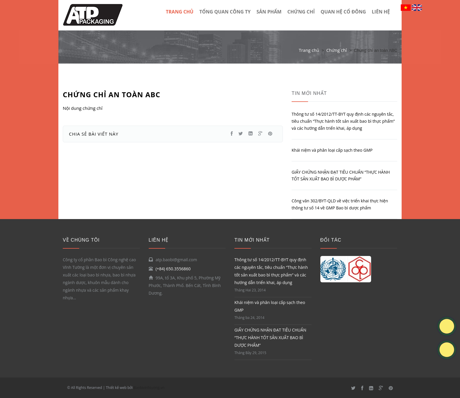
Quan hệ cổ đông (343, 11)
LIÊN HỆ (381, 11)
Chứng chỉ (301, 11)
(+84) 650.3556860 (173, 268)
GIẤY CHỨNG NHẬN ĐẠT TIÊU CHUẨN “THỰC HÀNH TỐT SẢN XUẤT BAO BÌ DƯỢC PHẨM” (270, 337)
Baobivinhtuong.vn (148, 387)
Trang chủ (309, 50)
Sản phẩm (268, 11)
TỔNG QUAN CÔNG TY (225, 11)
